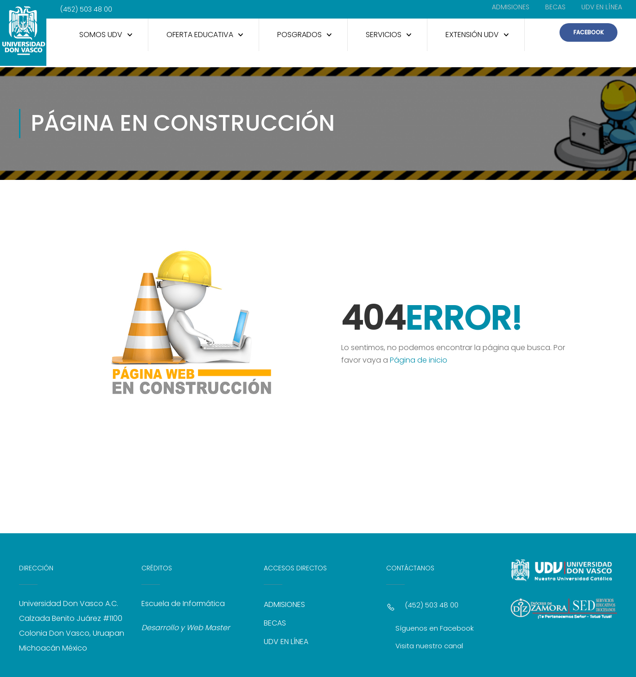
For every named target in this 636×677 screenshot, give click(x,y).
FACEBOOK (588, 32)
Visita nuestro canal (429, 644)
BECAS (555, 7)
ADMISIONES (510, 7)
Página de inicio (418, 358)
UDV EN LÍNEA (601, 7)
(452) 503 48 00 (431, 603)
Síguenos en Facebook (434, 627)
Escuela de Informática (183, 602)
